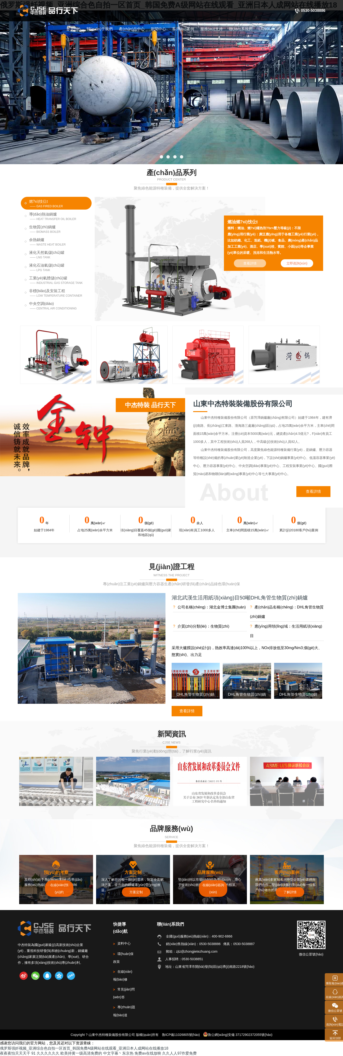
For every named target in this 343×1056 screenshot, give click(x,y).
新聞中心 (158, 29)
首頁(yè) (73, 29)
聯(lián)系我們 (241, 29)
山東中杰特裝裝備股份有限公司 (243, 404)
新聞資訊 (171, 734)
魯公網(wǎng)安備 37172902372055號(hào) (237, 1034)
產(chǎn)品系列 (171, 172)
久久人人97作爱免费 (179, 1053)
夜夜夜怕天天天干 (15, 1053)
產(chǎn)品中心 (132, 29)
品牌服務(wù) (171, 828)
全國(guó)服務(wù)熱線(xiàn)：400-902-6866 (199, 936)
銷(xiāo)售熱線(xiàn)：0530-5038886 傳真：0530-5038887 (210, 944)
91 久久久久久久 (45, 1053)
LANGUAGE (269, 29)
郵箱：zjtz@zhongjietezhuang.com (191, 951)
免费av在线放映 (147, 1053)
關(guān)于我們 (100, 29)
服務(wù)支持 (211, 29)
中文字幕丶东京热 (118, 1053)
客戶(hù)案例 (183, 29)
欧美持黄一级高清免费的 (81, 1053)
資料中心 (122, 943)
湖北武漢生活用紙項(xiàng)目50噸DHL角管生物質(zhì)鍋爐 (240, 598)
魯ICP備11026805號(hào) (181, 1035)
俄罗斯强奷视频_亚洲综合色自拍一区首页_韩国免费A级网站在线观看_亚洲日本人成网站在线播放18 (84, 1048)
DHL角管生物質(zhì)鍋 (195, 694)
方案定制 (136, 892)
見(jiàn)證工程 (171, 567)
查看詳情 (313, 491)
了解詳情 (290, 892)
